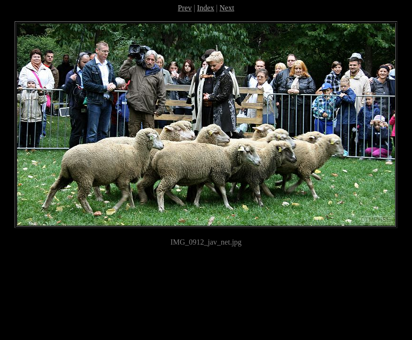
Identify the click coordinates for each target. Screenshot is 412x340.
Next (227, 8)
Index (205, 8)
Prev (184, 8)
